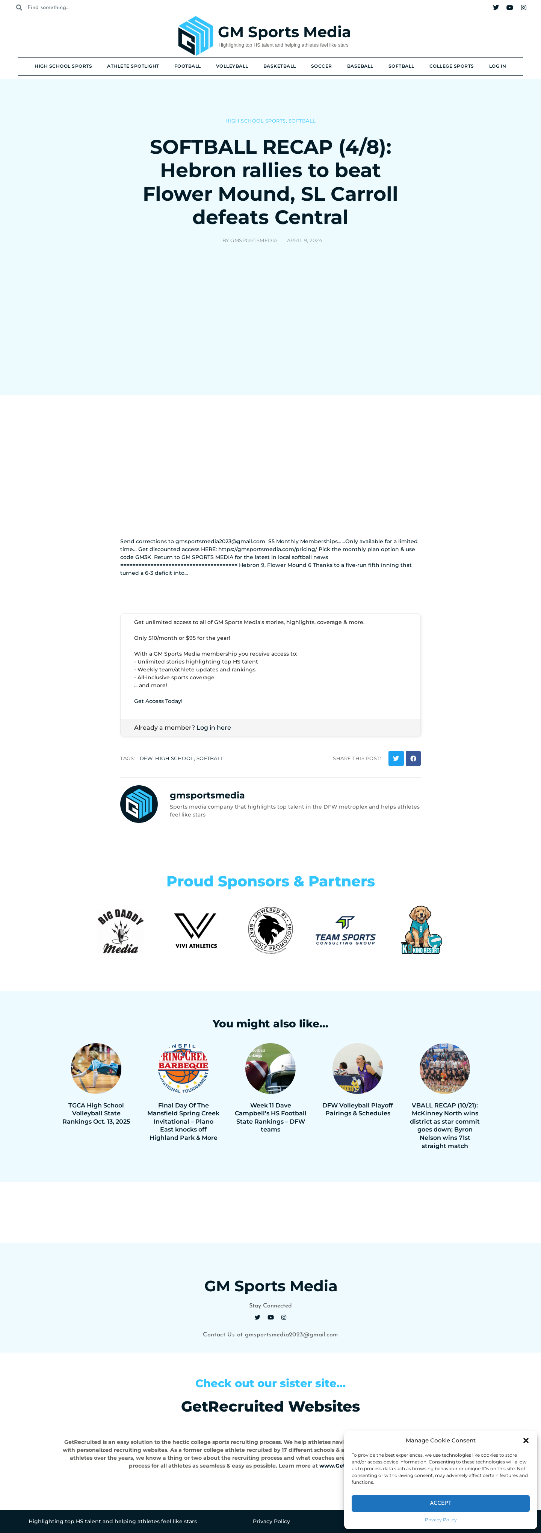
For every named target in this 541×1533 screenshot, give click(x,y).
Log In (497, 66)
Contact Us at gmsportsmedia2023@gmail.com (270, 1335)
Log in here (213, 727)
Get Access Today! (158, 701)
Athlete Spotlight (133, 66)
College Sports (451, 66)
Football (187, 66)
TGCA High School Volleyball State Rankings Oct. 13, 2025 (96, 1113)
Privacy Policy (441, 1519)
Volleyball (232, 66)
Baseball (360, 66)
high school (174, 758)
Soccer (321, 66)
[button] (526, 1440)
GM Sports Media (284, 32)
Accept (441, 1503)
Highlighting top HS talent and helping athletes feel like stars (284, 45)
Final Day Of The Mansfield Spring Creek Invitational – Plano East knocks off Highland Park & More (183, 1121)
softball (210, 758)
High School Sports (63, 66)
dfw (146, 758)
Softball (401, 66)
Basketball (279, 66)
